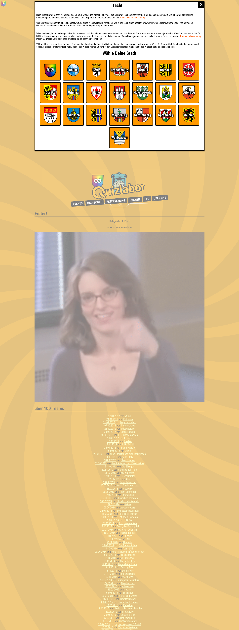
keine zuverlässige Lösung (132, 17)
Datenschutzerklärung (190, 36)
